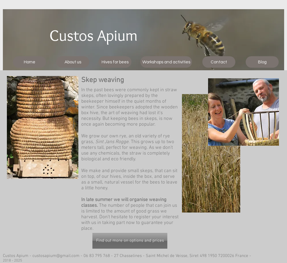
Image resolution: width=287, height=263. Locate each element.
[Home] (29, 62)
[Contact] (218, 62)
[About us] (72, 62)
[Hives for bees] (114, 62)
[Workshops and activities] (166, 62)
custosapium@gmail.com (55, 255)
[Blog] (262, 62)
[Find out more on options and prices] (129, 241)
